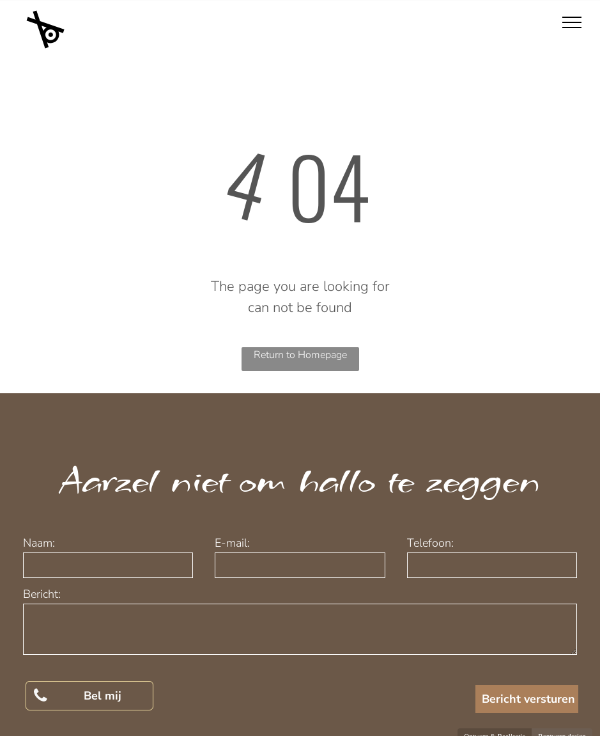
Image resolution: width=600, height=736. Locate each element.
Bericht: (42, 594)
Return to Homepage (300, 355)
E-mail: (232, 543)
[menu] (571, 22)
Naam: (39, 543)
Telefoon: (430, 543)
